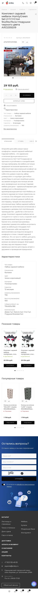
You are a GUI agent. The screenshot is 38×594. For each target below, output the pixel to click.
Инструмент (26, 553)
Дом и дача (6, 551)
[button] (13, 78)
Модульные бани (28, 549)
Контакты (6, 576)
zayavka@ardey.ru (11, 586)
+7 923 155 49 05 (11, 582)
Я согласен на (21, 505)
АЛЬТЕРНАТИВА (10, 42)
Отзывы (21, 141)
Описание (8, 141)
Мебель (24, 541)
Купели (24, 545)
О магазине (7, 568)
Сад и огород (7, 555)
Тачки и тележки (8, 548)
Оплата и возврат (10, 564)
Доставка (6, 561)
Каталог (5, 537)
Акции (5, 572)
